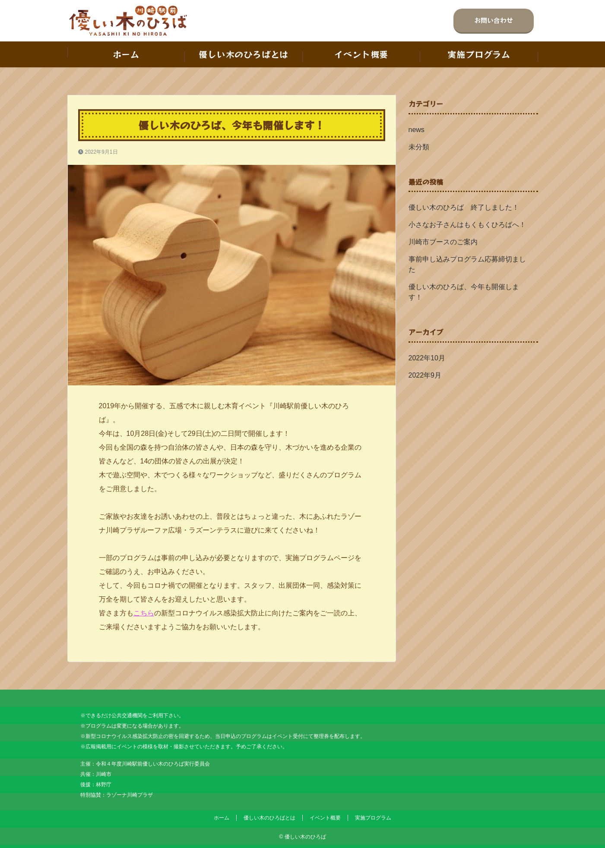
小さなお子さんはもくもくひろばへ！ (467, 224)
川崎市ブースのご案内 (443, 242)
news (416, 129)
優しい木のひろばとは (243, 54)
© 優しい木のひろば (302, 837)
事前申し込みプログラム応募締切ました (467, 264)
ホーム (126, 54)
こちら (143, 613)
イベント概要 (361, 54)
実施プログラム (478, 54)
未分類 (419, 147)
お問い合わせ (493, 20)
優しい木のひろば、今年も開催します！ (464, 292)
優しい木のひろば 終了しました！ (467, 207)
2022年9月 (425, 375)
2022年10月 (427, 358)
